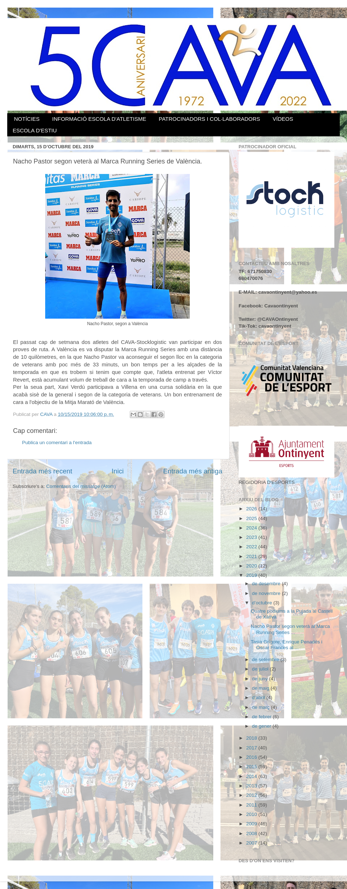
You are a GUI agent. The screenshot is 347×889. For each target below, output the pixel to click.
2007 (252, 843)
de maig (261, 688)
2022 (252, 546)
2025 (252, 518)
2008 (252, 833)
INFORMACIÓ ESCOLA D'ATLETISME (99, 119)
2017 (252, 747)
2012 (252, 795)
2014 (252, 776)
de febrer (262, 716)
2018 (252, 738)
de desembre (267, 583)
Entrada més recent (42, 471)
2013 (252, 785)
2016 (252, 757)
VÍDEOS (283, 119)
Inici (118, 471)
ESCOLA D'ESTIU (35, 130)
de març (261, 707)
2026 (252, 508)
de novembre (267, 593)
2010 (252, 814)
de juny (260, 678)
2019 (252, 575)
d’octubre (262, 602)
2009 (252, 823)
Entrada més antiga (192, 471)
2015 (252, 766)
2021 (252, 556)
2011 (252, 805)
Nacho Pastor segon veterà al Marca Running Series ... (290, 629)
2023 (252, 537)
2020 (252, 566)
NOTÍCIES (27, 119)
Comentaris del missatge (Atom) (81, 486)
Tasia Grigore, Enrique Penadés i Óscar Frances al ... (286, 644)
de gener (262, 726)
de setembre (266, 659)
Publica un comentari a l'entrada (56, 442)
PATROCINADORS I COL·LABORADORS (209, 119)
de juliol (261, 669)
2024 (252, 528)
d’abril (259, 697)
